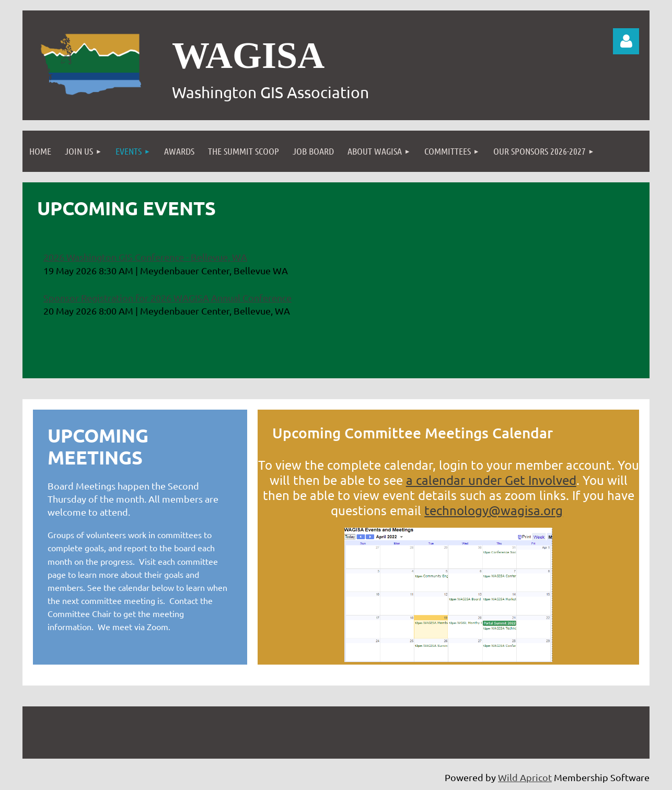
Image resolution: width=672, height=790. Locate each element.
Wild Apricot (525, 777)
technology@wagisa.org (493, 510)
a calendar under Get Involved (491, 479)
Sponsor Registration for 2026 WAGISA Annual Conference (167, 297)
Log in (626, 41)
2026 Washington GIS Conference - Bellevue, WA (145, 256)
